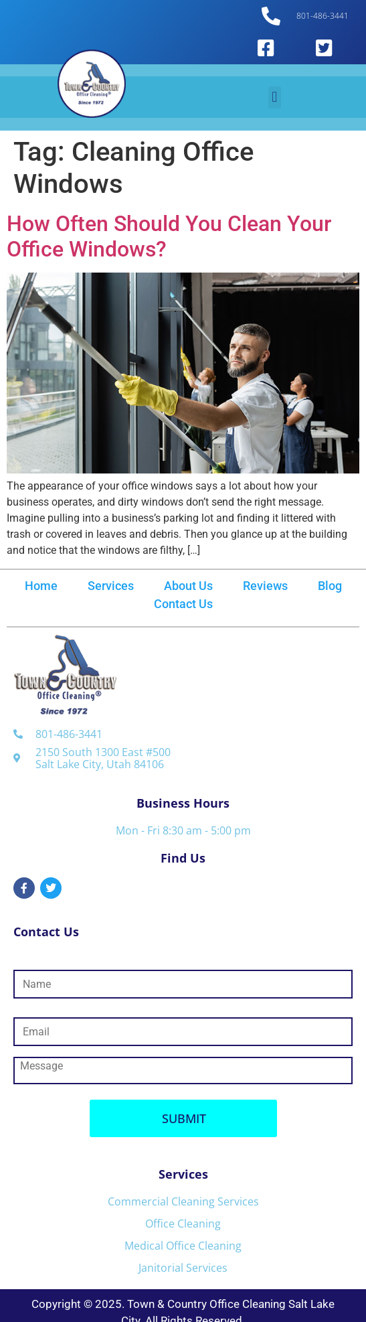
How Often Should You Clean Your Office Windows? (169, 236)
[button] (274, 97)
